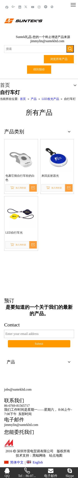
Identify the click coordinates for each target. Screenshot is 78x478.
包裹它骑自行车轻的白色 (20, 177)
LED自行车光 (14, 232)
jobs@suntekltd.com (18, 389)
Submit (39, 343)
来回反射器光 (50, 175)
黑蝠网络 (39, 455)
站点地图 (55, 455)
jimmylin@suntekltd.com (47, 41)
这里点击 (39, 276)
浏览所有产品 (59, 59)
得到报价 (39, 69)
